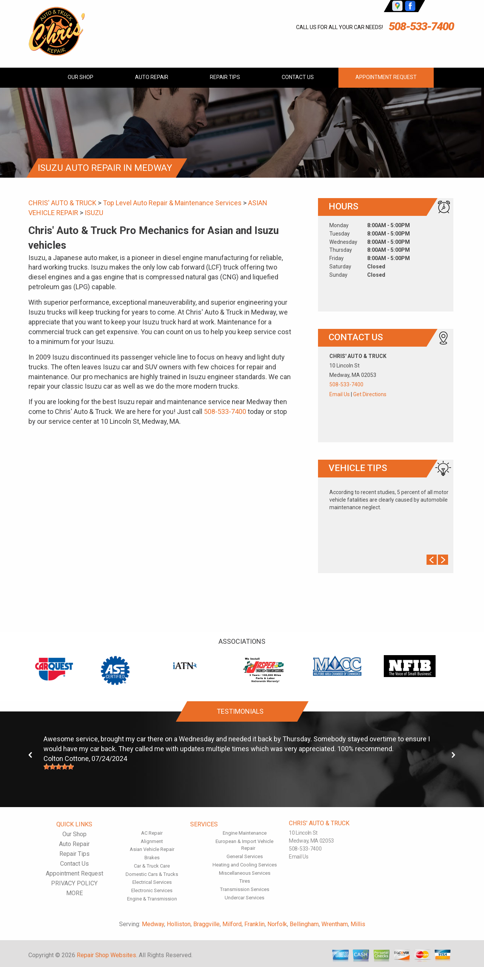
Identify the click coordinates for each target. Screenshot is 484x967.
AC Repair (152, 833)
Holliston (179, 924)
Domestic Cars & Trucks (152, 874)
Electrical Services (152, 882)
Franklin (254, 924)
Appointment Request (386, 77)
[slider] (58, 767)
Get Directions (369, 394)
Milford (232, 924)
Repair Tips (225, 77)
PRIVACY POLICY (74, 883)
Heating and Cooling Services (245, 865)
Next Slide (443, 560)
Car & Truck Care (152, 866)
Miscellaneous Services (244, 873)
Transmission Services (244, 889)
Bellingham (304, 924)
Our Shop (80, 77)
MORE (74, 893)
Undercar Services (244, 897)
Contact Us (298, 77)
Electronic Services (151, 890)
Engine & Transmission (152, 899)
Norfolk (277, 924)
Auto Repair (151, 77)
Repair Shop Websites (106, 955)
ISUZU (94, 213)
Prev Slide (432, 560)
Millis (358, 924)
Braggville (206, 924)
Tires (244, 881)
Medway (153, 924)
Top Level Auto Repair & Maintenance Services (172, 203)
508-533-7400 (421, 26)
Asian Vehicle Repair (152, 849)
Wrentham (334, 924)
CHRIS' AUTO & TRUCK (62, 203)
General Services (244, 856)
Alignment (152, 841)
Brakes (152, 857)
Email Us (339, 394)
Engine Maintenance (245, 833)
